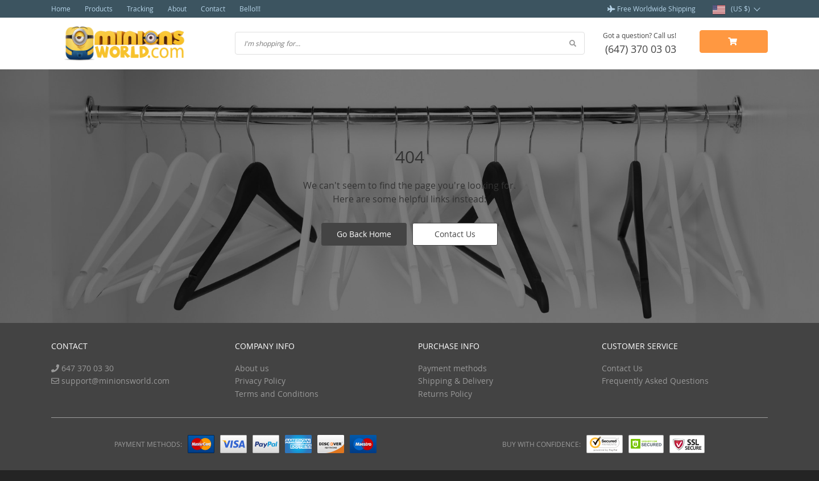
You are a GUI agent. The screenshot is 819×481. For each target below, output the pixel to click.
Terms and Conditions (276, 393)
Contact (213, 8)
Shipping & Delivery (455, 380)
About (177, 8)
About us (252, 368)
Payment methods (452, 368)
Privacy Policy (260, 380)
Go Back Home (364, 234)
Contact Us (455, 234)
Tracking (140, 8)
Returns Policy (445, 393)
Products (99, 8)
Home (61, 8)
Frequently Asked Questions (655, 380)
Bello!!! (249, 8)
